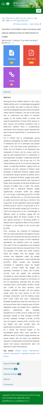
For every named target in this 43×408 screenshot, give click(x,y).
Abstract (7, 92)
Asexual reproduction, (12, 353)
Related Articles (12, 374)
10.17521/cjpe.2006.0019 (19, 20)
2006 (17, 18)
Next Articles (35, 24)
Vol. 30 (22, 18)
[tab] (21, 92)
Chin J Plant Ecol (8, 18)
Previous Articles (20, 24)
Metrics (7, 379)
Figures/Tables (11, 363)
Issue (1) (30, 18)
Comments (8, 384)
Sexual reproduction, (31, 351)
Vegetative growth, (29, 353)
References (10, 368)
